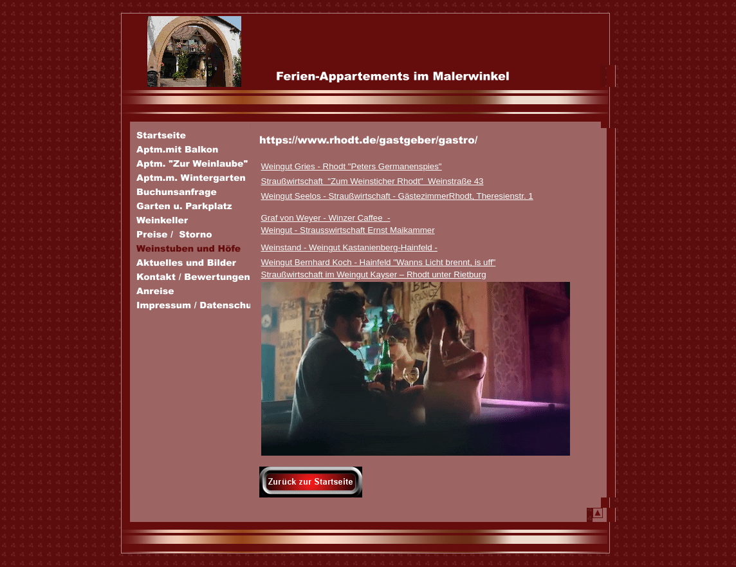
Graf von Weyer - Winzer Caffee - (326, 218)
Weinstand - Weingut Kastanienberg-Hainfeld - (349, 247)
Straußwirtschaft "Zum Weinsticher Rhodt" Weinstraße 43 (372, 181)
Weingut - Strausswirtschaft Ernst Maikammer (348, 230)
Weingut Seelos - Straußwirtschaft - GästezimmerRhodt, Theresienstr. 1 (397, 196)
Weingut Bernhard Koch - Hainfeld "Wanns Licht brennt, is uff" (378, 262)
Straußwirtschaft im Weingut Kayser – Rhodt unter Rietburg (373, 274)
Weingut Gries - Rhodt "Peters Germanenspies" (351, 166)
